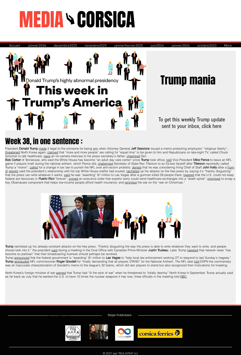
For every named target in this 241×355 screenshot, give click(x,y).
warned (61, 273)
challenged (105, 163)
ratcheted (132, 171)
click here (211, 126)
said (67, 175)
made (43, 148)
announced (21, 257)
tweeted (188, 175)
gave (47, 156)
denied (136, 167)
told (169, 160)
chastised (133, 156)
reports (13, 171)
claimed (52, 152)
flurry (231, 167)
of (6, 171)
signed (73, 178)
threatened (12, 152)
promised (213, 178)
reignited (131, 182)
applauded (21, 261)
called (34, 167)
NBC (183, 276)
